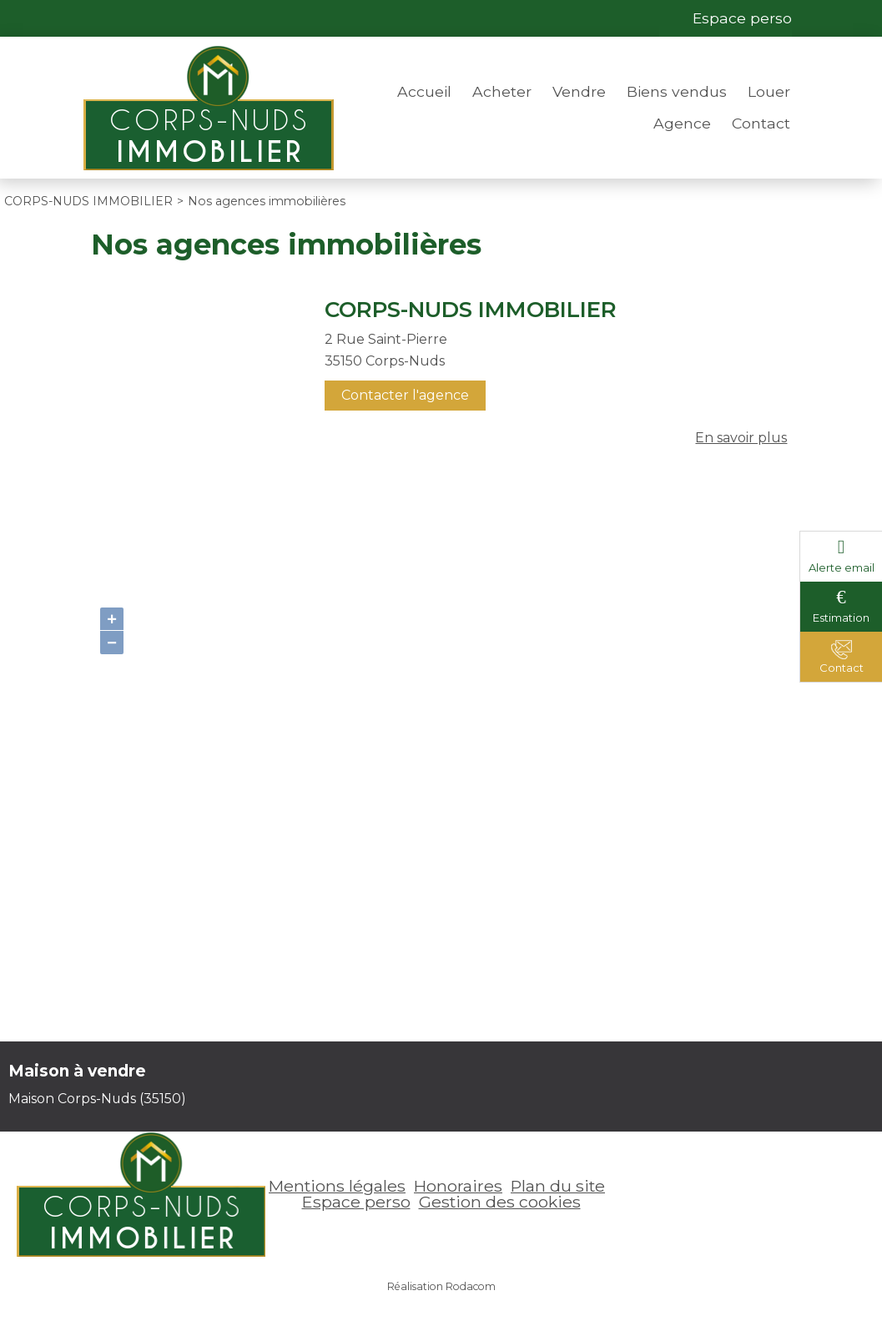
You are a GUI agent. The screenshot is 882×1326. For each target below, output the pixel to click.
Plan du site (558, 1186)
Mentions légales (337, 1186)
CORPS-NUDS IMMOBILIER (471, 309)
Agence (682, 123)
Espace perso (742, 18)
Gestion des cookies (500, 1202)
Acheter (502, 91)
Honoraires (458, 1186)
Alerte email (841, 567)
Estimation (841, 617)
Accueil (424, 91)
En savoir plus (741, 438)
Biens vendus (677, 91)
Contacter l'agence (405, 395)
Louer (769, 91)
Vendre (579, 91)
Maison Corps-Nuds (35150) (97, 1099)
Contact (761, 123)
